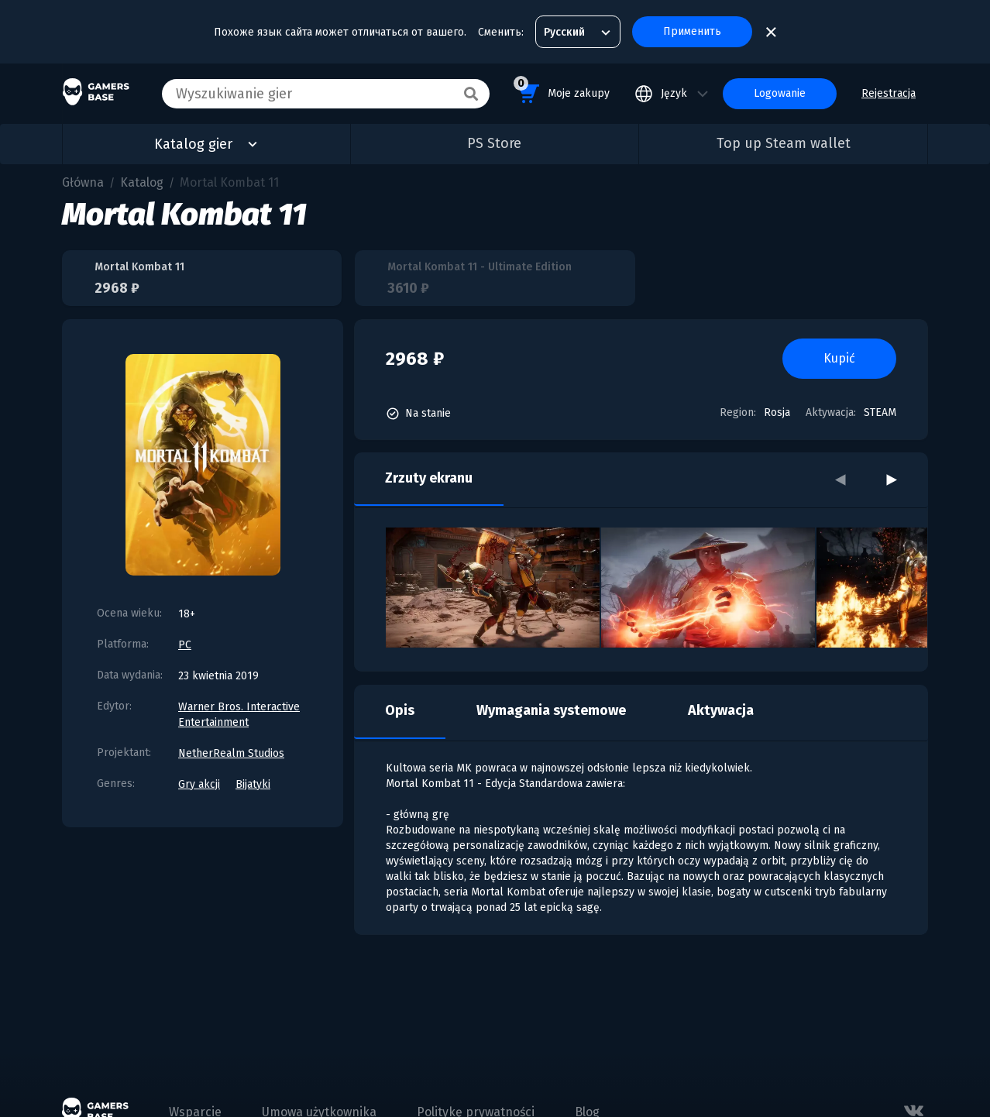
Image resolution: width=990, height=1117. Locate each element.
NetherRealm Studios (231, 753)
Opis (399, 710)
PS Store (494, 143)
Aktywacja (721, 710)
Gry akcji (199, 784)
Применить (692, 31)
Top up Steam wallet (784, 143)
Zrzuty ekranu (429, 477)
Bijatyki (252, 784)
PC (184, 644)
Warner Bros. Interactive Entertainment (239, 714)
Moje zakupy (562, 91)
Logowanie (780, 93)
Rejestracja (888, 93)
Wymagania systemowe (551, 710)
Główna (83, 182)
